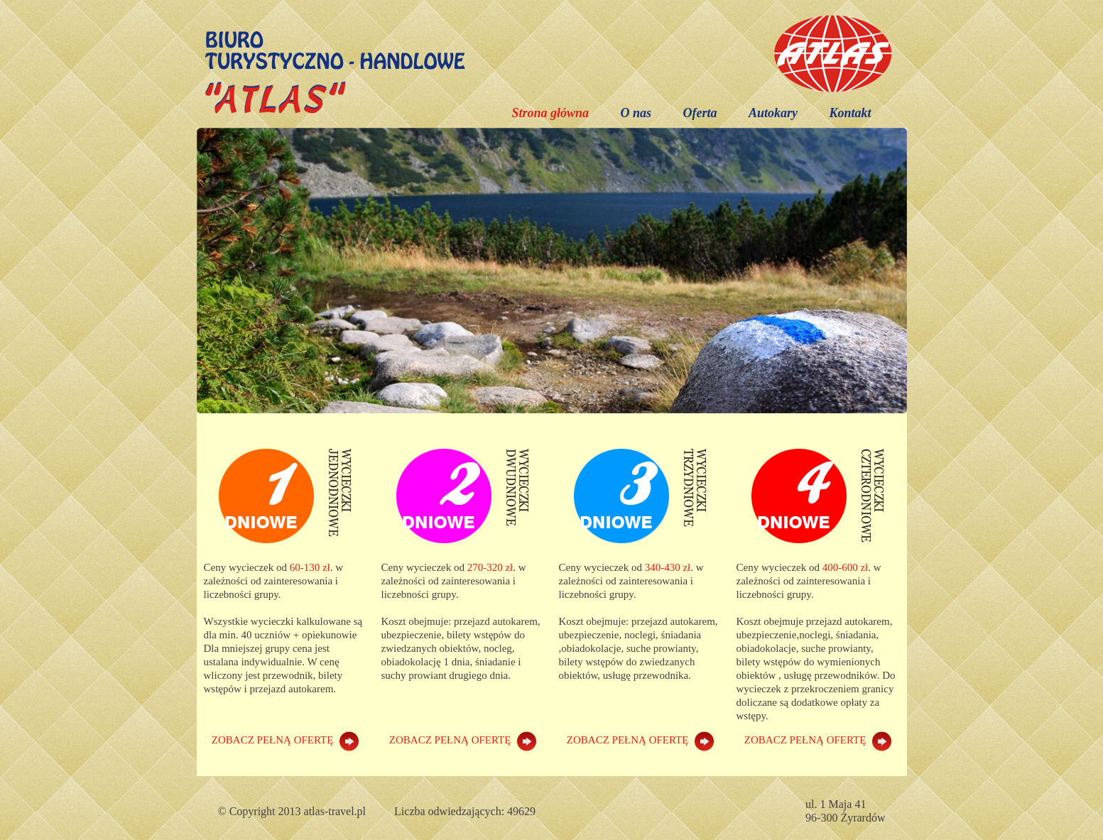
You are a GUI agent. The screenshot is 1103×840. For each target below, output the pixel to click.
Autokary (773, 113)
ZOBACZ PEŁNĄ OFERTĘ (285, 740)
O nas (635, 113)
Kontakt (850, 113)
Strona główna (550, 113)
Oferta (700, 113)
